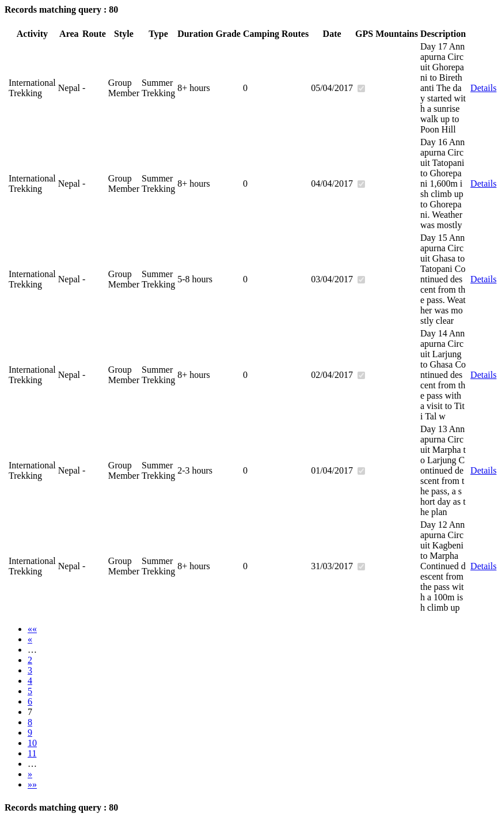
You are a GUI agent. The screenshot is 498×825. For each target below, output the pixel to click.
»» (32, 784)
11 (32, 753)
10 (32, 743)
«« (32, 629)
